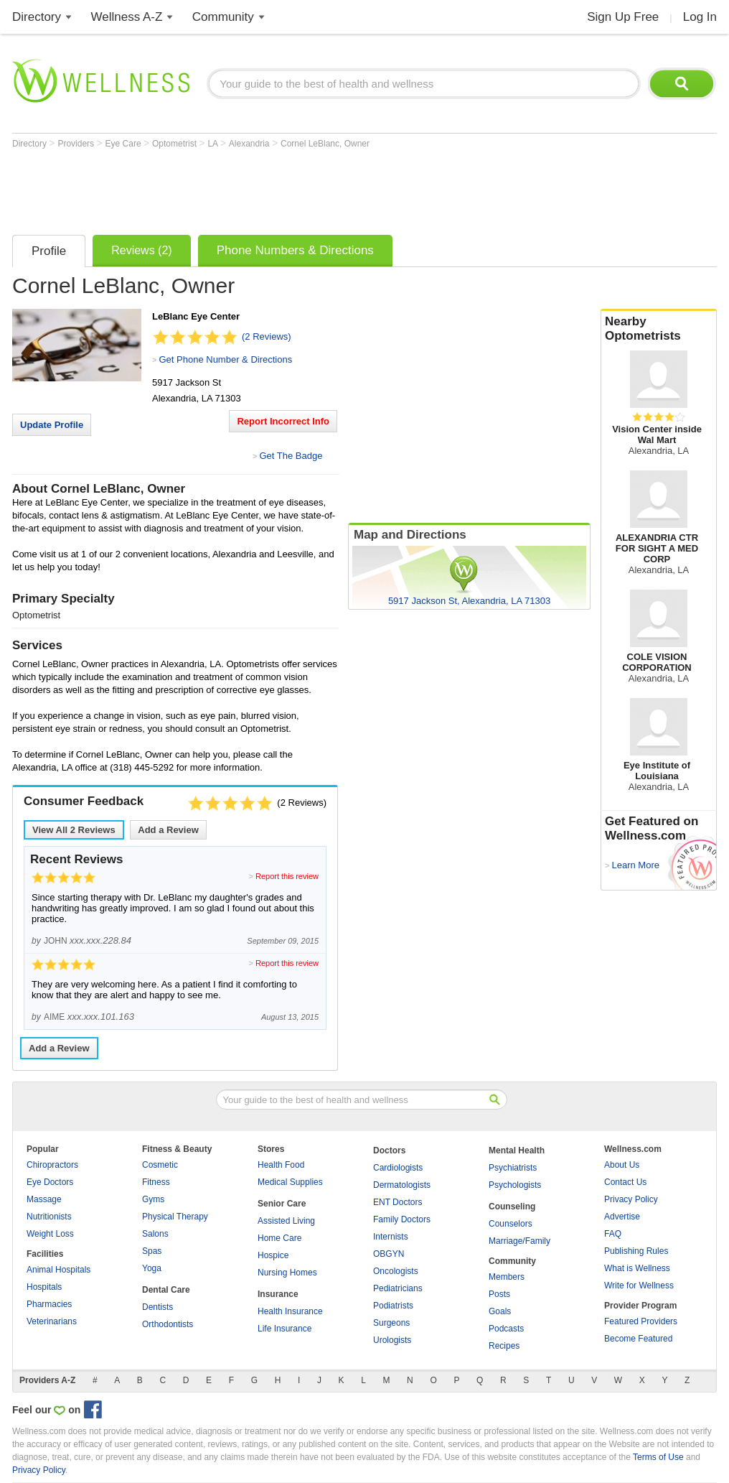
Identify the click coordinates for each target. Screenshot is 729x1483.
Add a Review (168, 829)
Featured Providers (640, 1321)
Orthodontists (167, 1324)
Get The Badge (290, 455)
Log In (700, 17)
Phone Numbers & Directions (295, 250)
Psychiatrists (513, 1168)
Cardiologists (398, 1168)
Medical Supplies (290, 1182)
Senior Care (282, 1204)
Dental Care (166, 1290)
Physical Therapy (175, 1217)
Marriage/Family (519, 1241)
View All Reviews (74, 829)
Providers (76, 144)
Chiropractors (52, 1165)
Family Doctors (402, 1219)
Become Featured (638, 1339)
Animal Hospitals (58, 1270)
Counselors (510, 1224)
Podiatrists (393, 1306)
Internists (390, 1237)
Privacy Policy (631, 1199)
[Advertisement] (273, 188)
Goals (500, 1311)
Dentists (157, 1307)
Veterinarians (52, 1321)
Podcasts (506, 1329)
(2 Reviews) (266, 336)
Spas (151, 1251)
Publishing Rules (636, 1251)
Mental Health (517, 1150)
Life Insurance (284, 1329)
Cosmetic (160, 1165)
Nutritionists (49, 1217)
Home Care (279, 1238)
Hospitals (44, 1287)
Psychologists (515, 1185)
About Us (621, 1165)
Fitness (156, 1182)
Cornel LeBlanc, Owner (325, 144)
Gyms (153, 1199)
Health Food (281, 1165)
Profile (49, 251)
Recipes (504, 1346)
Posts (499, 1294)
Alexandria (250, 144)
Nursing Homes (287, 1273)
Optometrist (175, 144)
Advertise (622, 1217)
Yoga (151, 1268)
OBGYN (388, 1254)
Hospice (273, 1255)
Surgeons (391, 1323)
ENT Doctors (397, 1202)
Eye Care (124, 144)
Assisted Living (286, 1221)
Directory (36, 17)
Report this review (287, 876)
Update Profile (51, 424)
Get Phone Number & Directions (225, 359)
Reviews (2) (141, 250)
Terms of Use (658, 1457)
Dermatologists (402, 1185)
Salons (155, 1234)
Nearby (658, 329)
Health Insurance (290, 1311)
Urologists (392, 1340)
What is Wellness (637, 1268)
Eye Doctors (50, 1182)
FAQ (612, 1234)
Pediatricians (398, 1288)
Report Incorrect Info (283, 421)
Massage (44, 1199)
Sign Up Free (623, 17)
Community (223, 17)
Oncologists (395, 1271)
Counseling (512, 1206)
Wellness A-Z (127, 17)
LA (213, 144)
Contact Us (625, 1182)
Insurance (278, 1294)
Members (507, 1277)
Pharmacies (49, 1304)
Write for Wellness (639, 1285)
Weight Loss (50, 1234)
